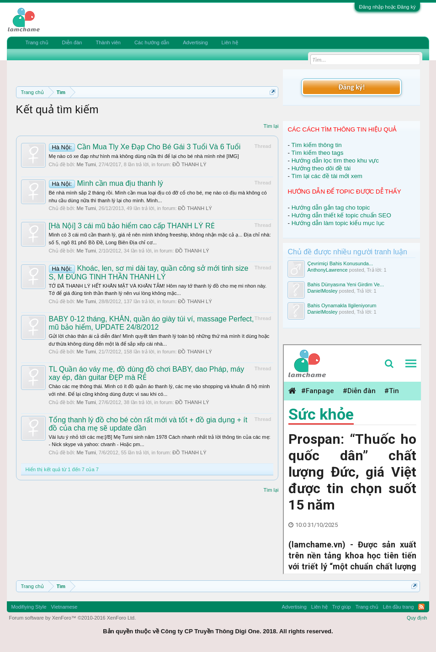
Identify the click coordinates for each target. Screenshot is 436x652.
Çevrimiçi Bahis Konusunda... (340, 263)
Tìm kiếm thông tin (316, 145)
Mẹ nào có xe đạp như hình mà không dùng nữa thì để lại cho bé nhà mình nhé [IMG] (144, 156)
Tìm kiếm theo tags (317, 152)
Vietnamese (64, 607)
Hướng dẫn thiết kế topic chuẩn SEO (341, 215)
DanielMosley (322, 291)
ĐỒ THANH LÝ (189, 164)
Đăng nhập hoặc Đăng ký (387, 7)
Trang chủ (37, 42)
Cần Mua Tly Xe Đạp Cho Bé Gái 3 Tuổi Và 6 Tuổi (145, 147)
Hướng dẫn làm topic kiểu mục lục (338, 223)
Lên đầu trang (398, 607)
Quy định (417, 617)
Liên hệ (230, 42)
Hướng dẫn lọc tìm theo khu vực (335, 160)
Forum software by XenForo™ (72, 617)
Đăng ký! (351, 87)
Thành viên (108, 42)
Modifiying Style (29, 607)
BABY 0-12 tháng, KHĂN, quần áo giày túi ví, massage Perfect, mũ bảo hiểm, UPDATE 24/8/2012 (151, 323)
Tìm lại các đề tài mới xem (326, 176)
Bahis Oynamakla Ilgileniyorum (341, 305)
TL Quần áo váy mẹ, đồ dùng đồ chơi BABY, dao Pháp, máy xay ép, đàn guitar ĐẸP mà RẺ (147, 373)
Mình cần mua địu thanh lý (106, 183)
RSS (421, 607)
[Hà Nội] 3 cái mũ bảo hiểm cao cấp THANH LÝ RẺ (132, 226)
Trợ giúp (341, 607)
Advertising (195, 42)
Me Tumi (86, 164)
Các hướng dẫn (151, 42)
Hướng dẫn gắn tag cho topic (331, 207)
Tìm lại (271, 126)
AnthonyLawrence (327, 270)
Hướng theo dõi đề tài (321, 168)
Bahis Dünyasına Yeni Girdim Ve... (345, 284)
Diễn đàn (72, 42)
